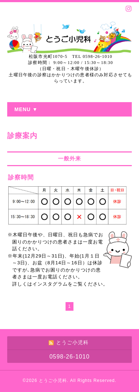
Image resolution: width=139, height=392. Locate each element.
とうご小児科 (53, 380)
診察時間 (21, 177)
